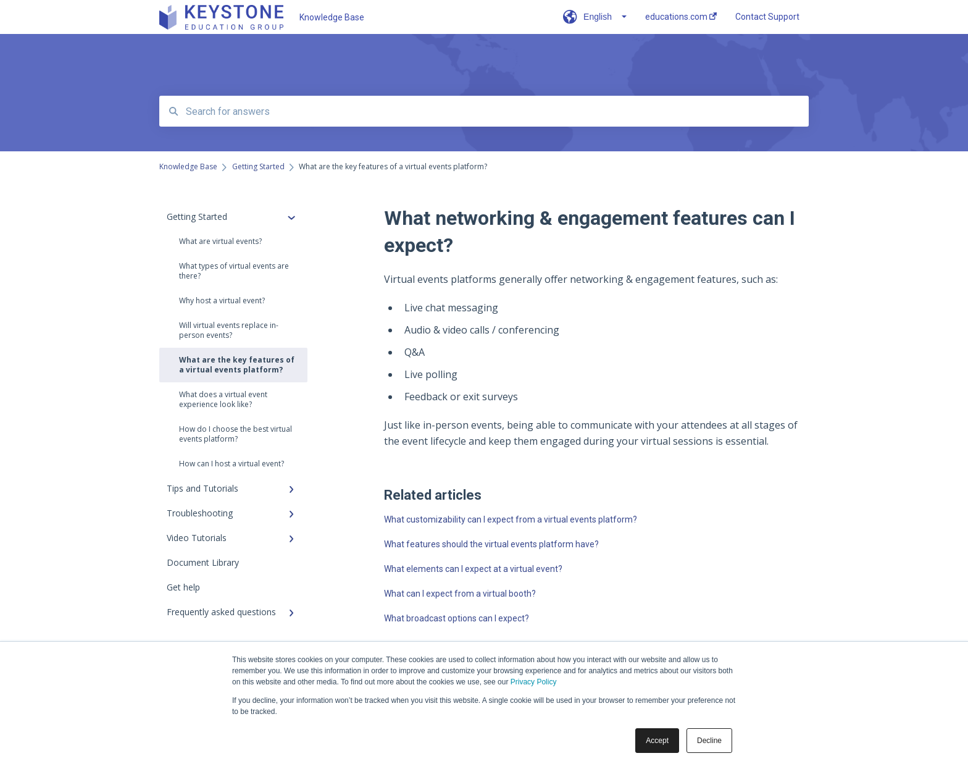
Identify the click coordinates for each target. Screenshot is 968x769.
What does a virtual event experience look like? (223, 399)
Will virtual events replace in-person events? (228, 330)
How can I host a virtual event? (231, 463)
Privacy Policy (534, 682)
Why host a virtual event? (222, 300)
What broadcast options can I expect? (456, 618)
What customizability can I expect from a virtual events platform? (510, 519)
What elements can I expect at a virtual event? (473, 569)
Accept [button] (657, 740)
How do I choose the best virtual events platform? (235, 434)
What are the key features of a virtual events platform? (236, 365)
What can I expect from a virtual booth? (460, 594)
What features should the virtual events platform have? (491, 544)
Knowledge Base (331, 17)
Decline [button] (709, 740)
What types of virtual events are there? (234, 271)
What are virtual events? (220, 241)
